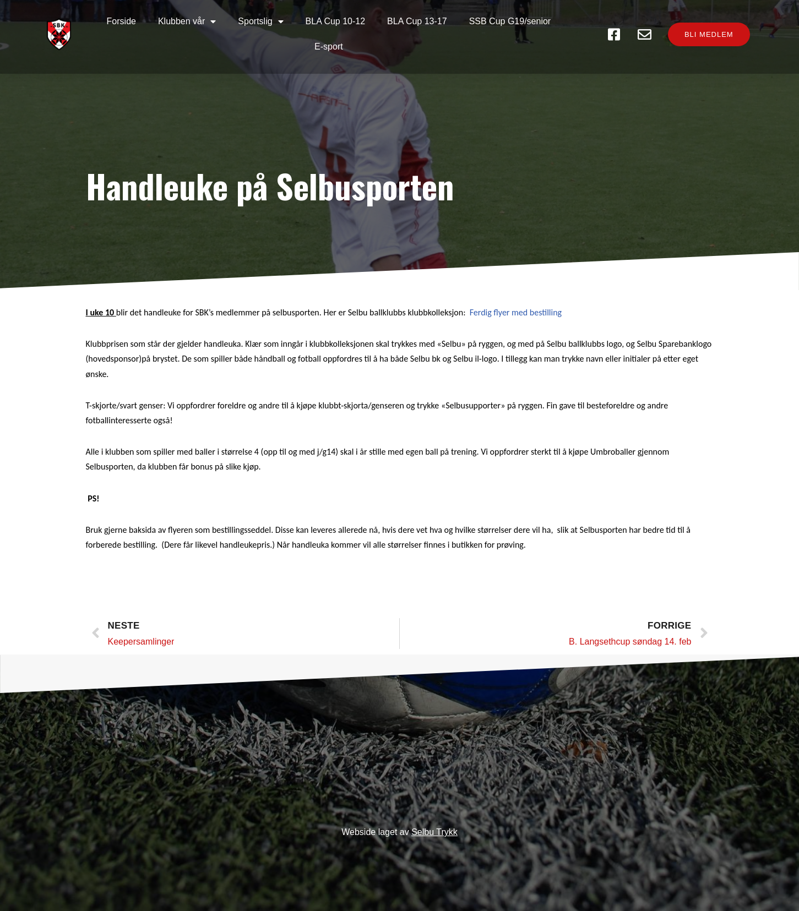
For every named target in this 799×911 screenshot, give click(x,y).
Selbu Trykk (434, 832)
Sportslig (260, 21)
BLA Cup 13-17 (417, 21)
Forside (121, 21)
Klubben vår (187, 21)
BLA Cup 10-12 (336, 21)
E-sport (328, 46)
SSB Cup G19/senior (510, 21)
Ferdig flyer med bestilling (516, 312)
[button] (709, 34)
